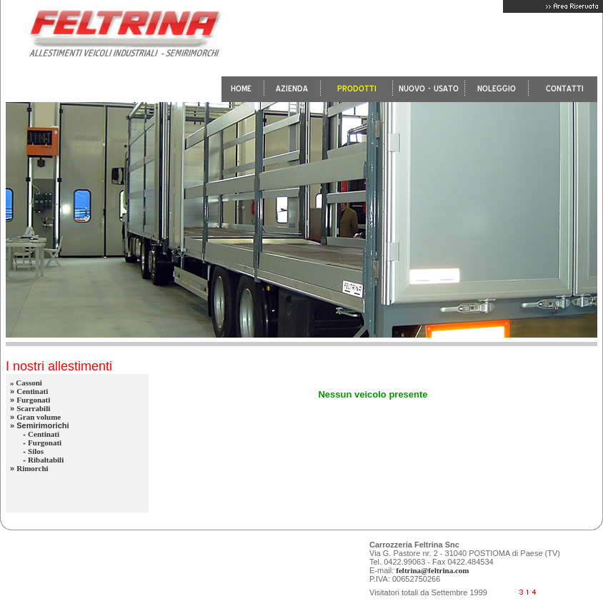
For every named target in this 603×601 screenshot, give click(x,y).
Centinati (32, 391)
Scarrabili (33, 408)
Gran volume (38, 417)
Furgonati (33, 399)
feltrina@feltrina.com (432, 570)
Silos (36, 451)
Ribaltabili (46, 459)
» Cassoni (26, 382)
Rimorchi (32, 468)
